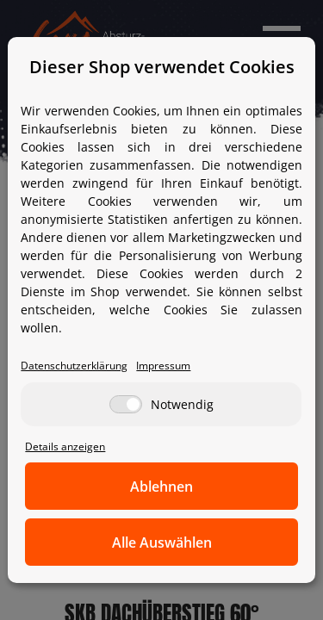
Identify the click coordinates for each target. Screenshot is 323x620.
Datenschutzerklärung (74, 365)
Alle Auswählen (162, 542)
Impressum (163, 365)
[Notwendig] (125, 404)
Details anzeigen (65, 446)
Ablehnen (161, 486)
